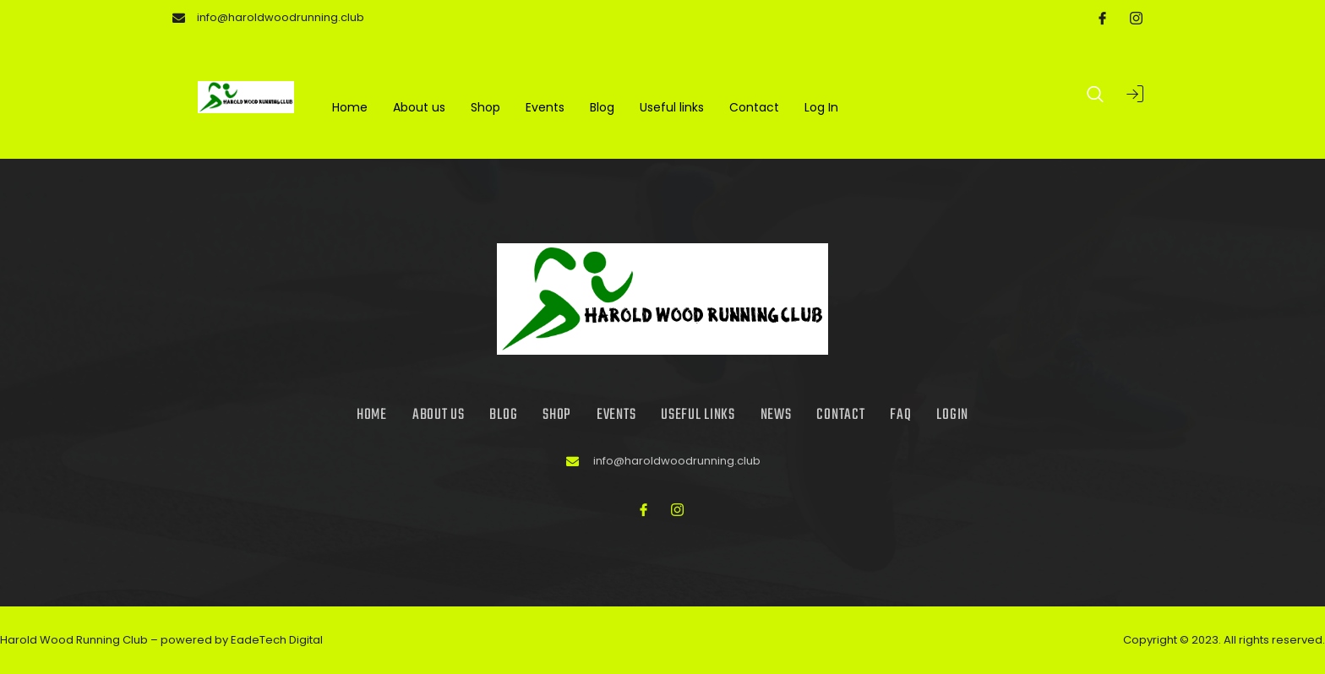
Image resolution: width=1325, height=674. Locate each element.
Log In (821, 108)
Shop (485, 108)
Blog (602, 108)
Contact (754, 108)
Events (545, 108)
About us (419, 108)
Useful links (672, 108)
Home (350, 108)
